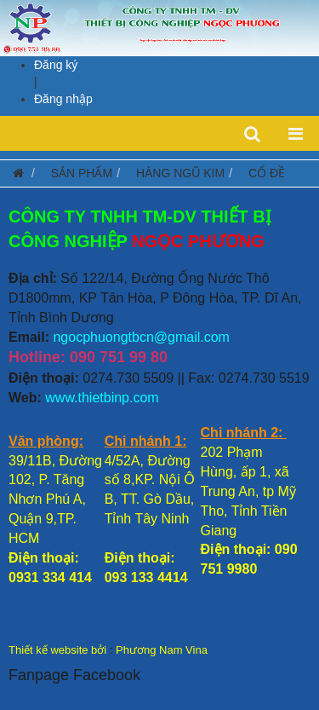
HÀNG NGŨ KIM (180, 173)
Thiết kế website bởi (57, 650)
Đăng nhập (63, 99)
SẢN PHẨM (81, 173)
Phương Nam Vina (162, 650)
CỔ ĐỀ (266, 173)
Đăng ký (55, 65)
